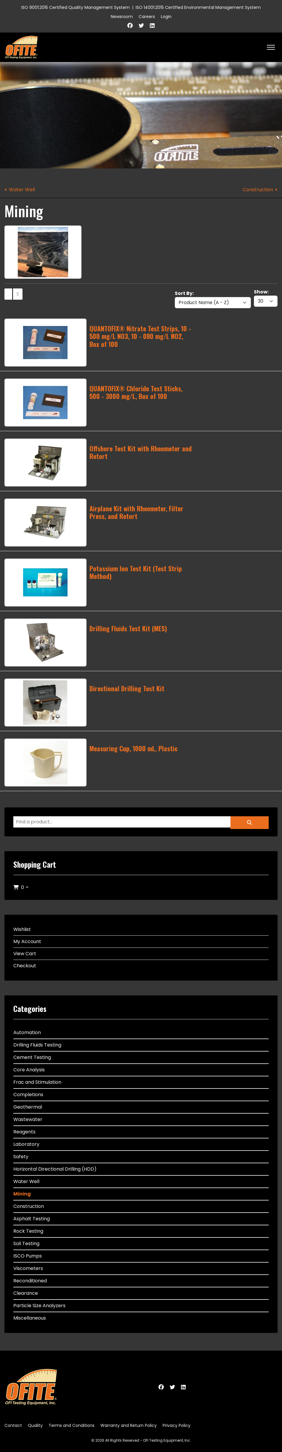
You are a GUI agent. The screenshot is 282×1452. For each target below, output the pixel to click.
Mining (22, 1193)
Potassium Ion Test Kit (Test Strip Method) (135, 572)
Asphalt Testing (31, 1218)
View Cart (24, 953)
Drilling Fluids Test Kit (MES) (128, 628)
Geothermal (27, 1107)
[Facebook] (130, 25)
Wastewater (27, 1119)
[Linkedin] (152, 25)
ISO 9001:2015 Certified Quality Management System (75, 7)
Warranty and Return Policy (128, 1425)
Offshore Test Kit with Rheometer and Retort (140, 452)
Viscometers (28, 1268)
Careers (147, 17)
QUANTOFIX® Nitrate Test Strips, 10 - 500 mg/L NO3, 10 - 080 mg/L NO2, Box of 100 (140, 336)
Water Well (22, 189)
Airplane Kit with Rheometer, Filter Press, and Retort (136, 512)
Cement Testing (32, 1057)
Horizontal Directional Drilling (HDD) (55, 1169)
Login (166, 17)
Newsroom (122, 17)
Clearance (25, 1293)
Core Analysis (29, 1069)
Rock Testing (28, 1231)
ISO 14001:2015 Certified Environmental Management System (198, 7)
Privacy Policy (176, 1425)
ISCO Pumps (27, 1256)
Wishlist (22, 929)
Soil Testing (26, 1243)
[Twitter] (141, 25)
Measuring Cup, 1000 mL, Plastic (133, 748)
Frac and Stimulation (37, 1082)
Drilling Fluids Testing (37, 1044)
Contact (13, 1425)
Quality (35, 1425)
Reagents (24, 1131)
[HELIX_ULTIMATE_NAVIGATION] (271, 47)
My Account (27, 941)
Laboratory (26, 1144)
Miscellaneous (29, 1318)
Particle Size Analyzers (39, 1305)
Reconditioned (30, 1280)
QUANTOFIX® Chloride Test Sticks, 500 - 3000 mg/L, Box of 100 (135, 392)
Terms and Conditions (71, 1425)
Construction (258, 189)
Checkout (24, 965)
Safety (20, 1156)
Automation (27, 1032)
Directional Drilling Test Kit (126, 688)
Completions (28, 1094)
